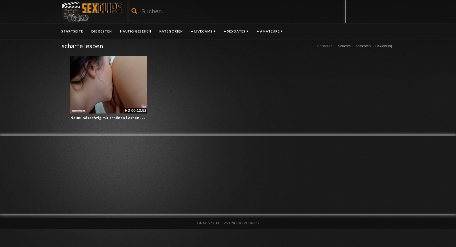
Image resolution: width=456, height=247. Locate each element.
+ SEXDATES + (236, 31)
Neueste (344, 46)
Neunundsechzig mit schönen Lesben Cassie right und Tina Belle (130, 118)
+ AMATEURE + (270, 31)
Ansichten (363, 46)
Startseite (72, 31)
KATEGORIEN (171, 31)
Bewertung (383, 46)
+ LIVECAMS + (203, 31)
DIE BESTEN (101, 31)
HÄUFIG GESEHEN (135, 31)
